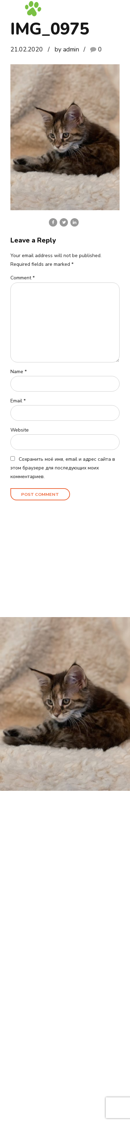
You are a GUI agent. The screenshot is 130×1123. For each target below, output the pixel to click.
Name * (18, 372)
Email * (18, 401)
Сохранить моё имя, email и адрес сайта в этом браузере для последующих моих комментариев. (62, 468)
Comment (22, 278)
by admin (66, 49)
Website (19, 430)
